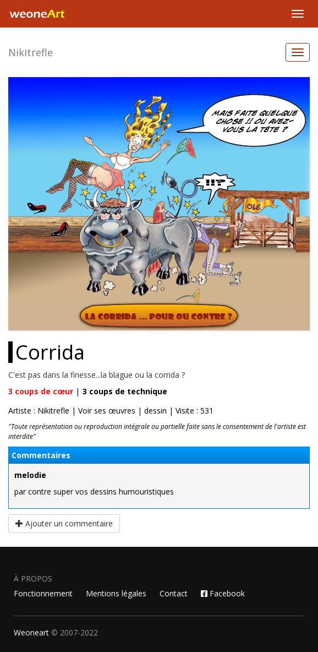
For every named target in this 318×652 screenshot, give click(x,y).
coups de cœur (40, 391)
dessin (155, 410)
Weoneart (31, 632)
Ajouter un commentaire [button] (64, 523)
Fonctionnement (43, 593)
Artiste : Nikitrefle (38, 410)
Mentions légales (116, 593)
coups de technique (125, 391)
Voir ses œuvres (106, 410)
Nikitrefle (30, 52)
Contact (174, 593)
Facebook (223, 593)
